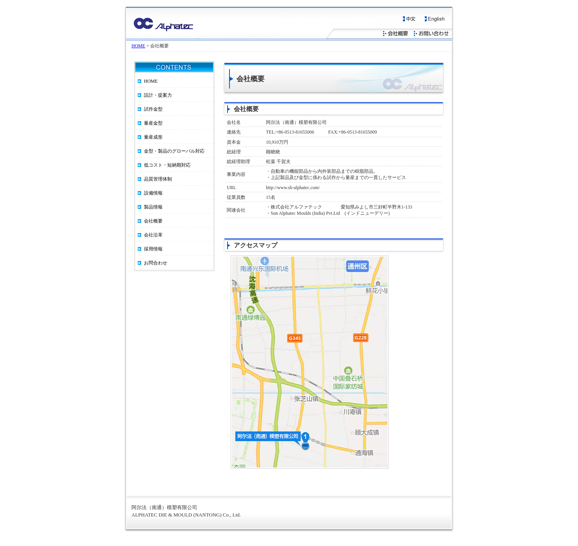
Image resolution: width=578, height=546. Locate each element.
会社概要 (153, 221)
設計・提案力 (158, 95)
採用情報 (153, 249)
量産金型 (153, 123)
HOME (138, 46)
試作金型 (153, 109)
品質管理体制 (158, 179)
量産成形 (153, 137)
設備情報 (153, 193)
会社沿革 (153, 235)
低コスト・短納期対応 (167, 165)
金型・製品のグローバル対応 (174, 151)
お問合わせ (155, 263)
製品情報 (153, 207)
